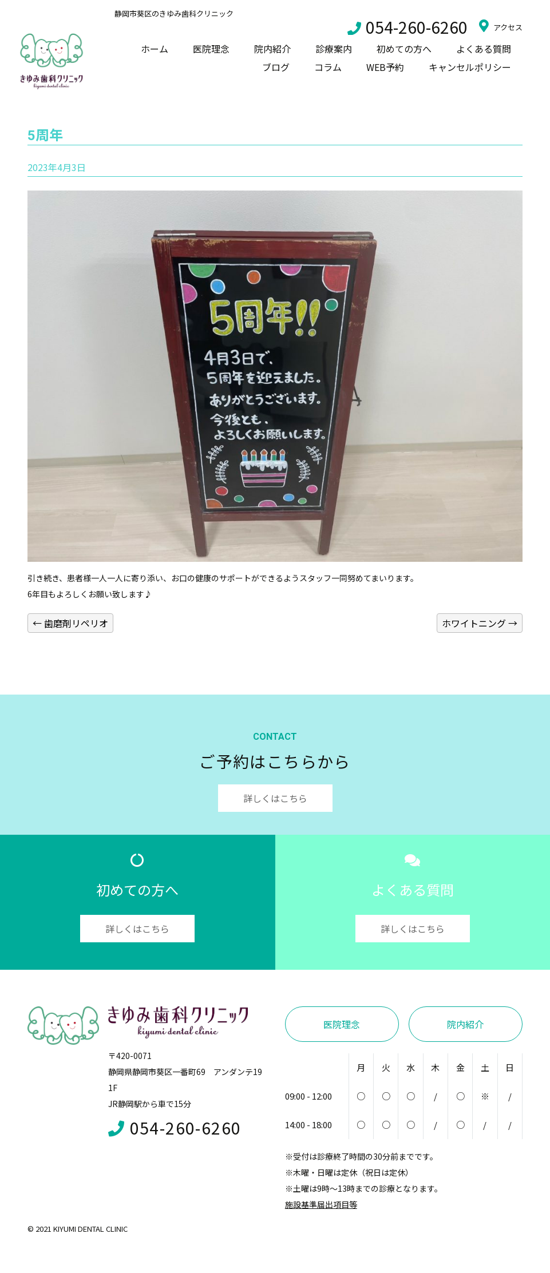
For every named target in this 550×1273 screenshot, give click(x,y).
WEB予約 (385, 67)
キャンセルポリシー (470, 67)
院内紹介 (272, 48)
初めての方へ (404, 48)
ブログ (276, 67)
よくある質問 (483, 48)
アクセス (501, 26)
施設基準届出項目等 (321, 1204)
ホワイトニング (479, 623)
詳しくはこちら (275, 798)
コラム (328, 67)
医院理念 (211, 48)
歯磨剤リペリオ (70, 623)
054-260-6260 (407, 27)
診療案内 (333, 48)
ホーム (154, 48)
